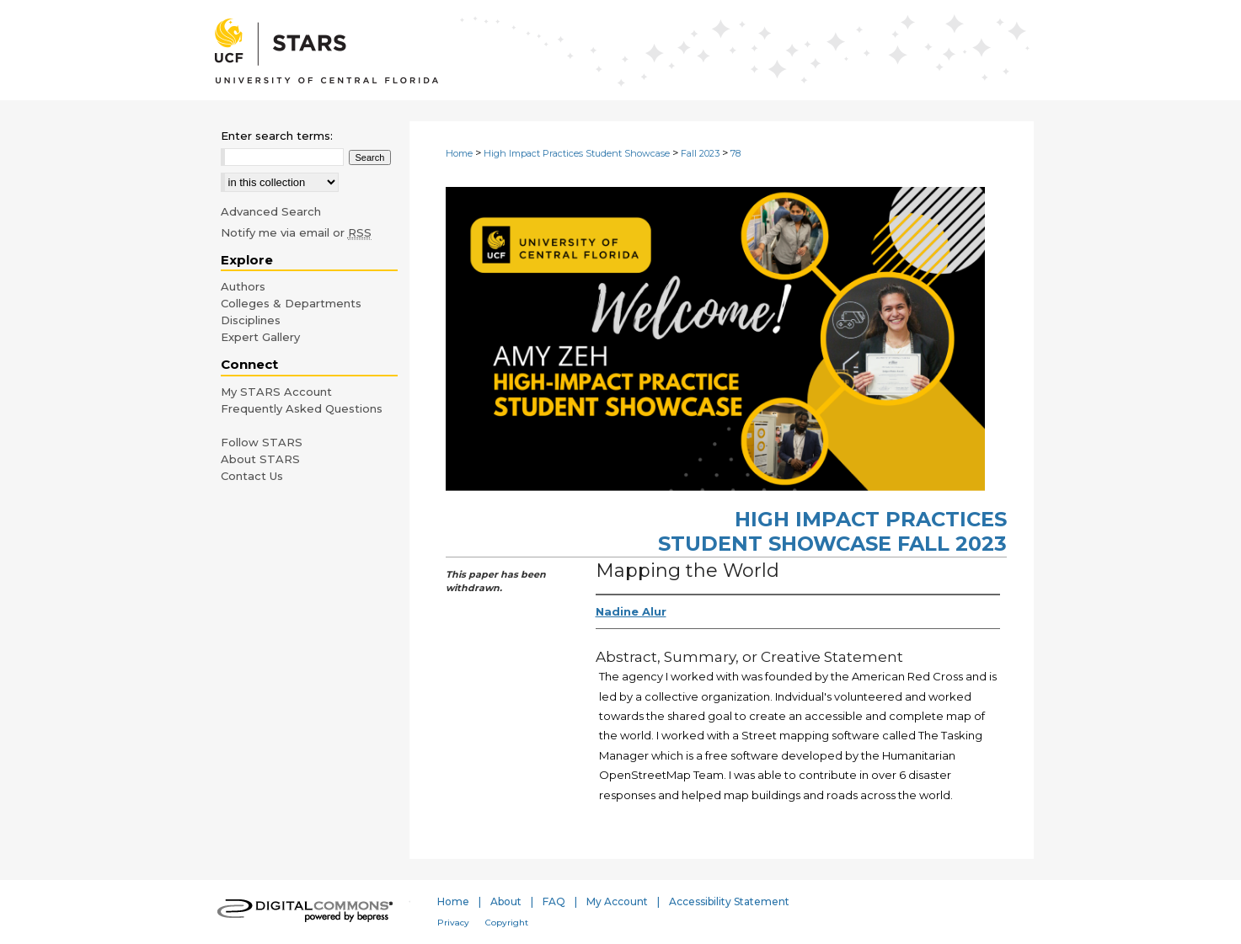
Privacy (453, 922)
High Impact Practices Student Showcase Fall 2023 (832, 531)
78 (735, 153)
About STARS (260, 459)
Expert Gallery (260, 337)
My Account (617, 901)
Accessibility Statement (729, 901)
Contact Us (252, 476)
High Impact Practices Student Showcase (577, 153)
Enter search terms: (277, 135)
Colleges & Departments (291, 303)
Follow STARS (261, 442)
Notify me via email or (296, 232)
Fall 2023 (700, 153)
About (506, 901)
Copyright (506, 922)
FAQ (554, 901)
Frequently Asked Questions (301, 408)
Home (459, 153)
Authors (243, 286)
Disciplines (251, 320)
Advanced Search (271, 211)
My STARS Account (276, 391)
